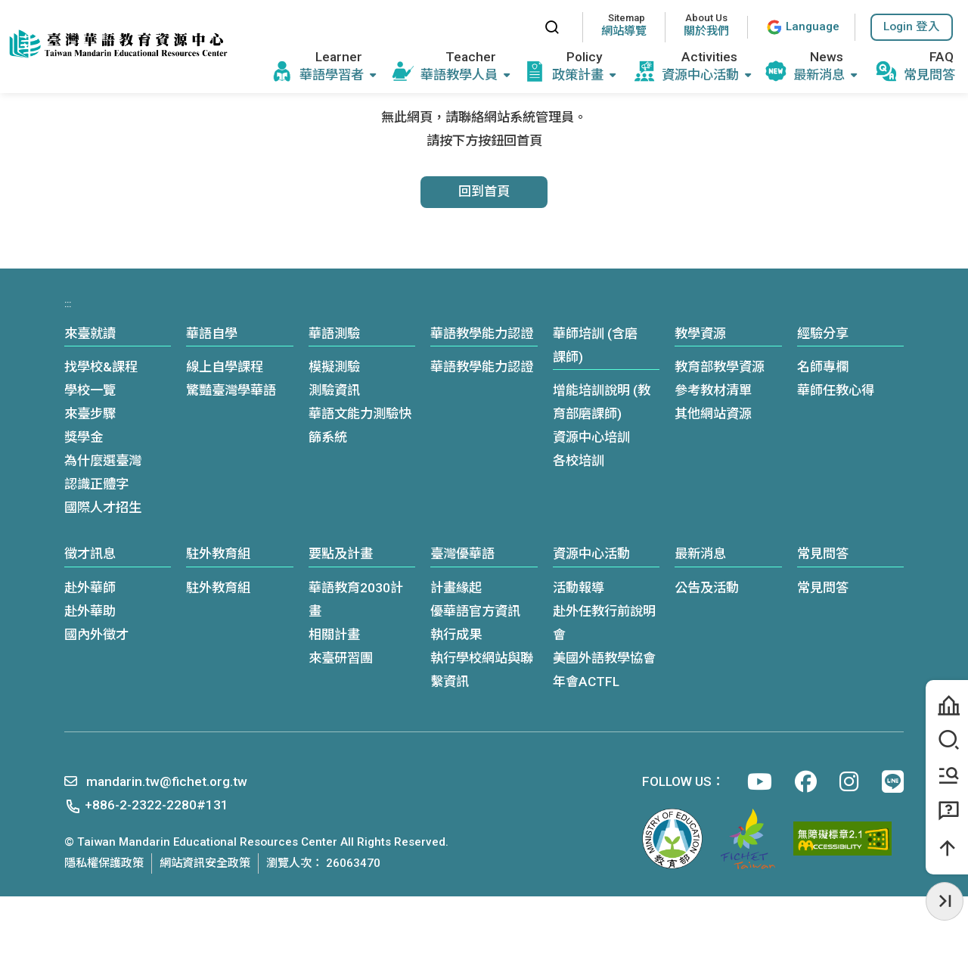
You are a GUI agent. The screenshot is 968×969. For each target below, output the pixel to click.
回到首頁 (484, 191)
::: (518, 27)
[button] (911, 27)
